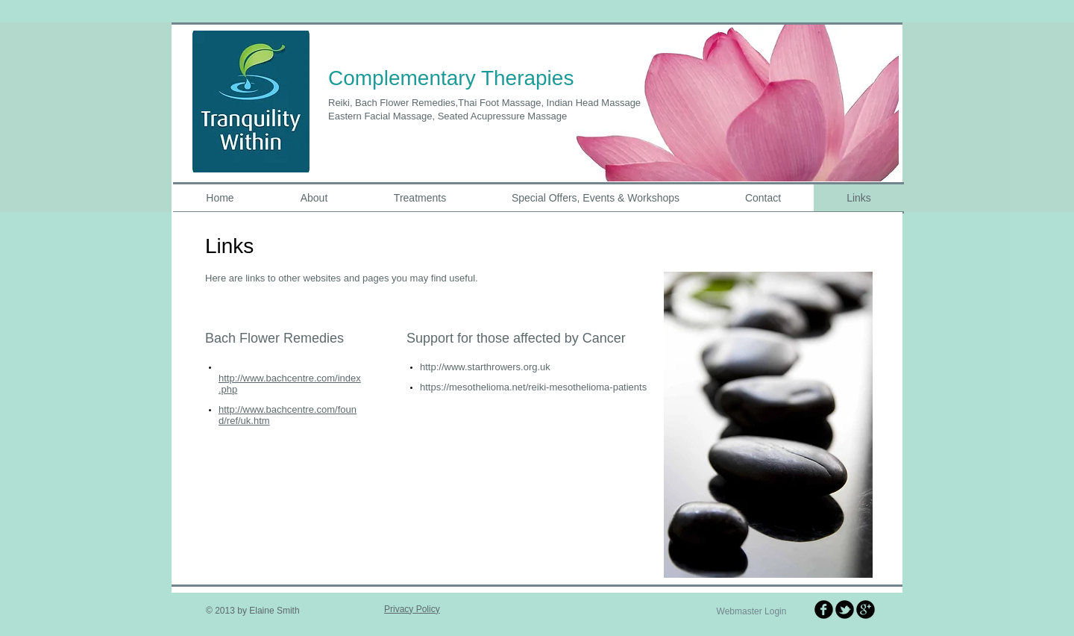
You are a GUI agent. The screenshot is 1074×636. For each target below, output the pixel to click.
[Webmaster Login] (751, 612)
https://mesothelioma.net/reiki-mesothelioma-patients (533, 387)
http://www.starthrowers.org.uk (485, 366)
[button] (730, 102)
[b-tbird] (844, 609)
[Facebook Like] (522, 514)
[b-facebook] (823, 609)
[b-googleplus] (865, 609)
